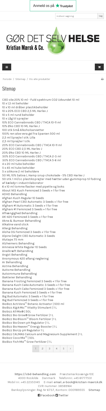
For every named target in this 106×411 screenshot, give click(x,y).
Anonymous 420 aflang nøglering (25, 258)
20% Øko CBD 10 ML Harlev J (21, 153)
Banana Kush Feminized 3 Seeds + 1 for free (32, 292)
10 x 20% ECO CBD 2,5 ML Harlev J (25, 111)
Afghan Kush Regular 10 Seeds (23, 198)
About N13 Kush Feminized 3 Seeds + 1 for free (33, 190)
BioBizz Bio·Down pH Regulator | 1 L (26, 323)
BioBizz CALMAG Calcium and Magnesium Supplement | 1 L (42, 334)
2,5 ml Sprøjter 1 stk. (16, 141)
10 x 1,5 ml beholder (15, 103)
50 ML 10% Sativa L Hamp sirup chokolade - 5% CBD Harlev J (43, 175)
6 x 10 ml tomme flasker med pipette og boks (33, 186)
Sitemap (94, 390)
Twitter (61, 395)
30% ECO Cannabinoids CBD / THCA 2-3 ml (31, 156)
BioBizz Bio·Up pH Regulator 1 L (23, 330)
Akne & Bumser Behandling (21, 221)
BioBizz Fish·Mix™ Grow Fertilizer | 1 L (27, 342)
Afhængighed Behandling (19, 213)
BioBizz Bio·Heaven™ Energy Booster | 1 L (29, 326)
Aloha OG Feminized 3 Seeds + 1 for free (28, 232)
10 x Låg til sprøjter (15, 118)
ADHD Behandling (14, 194)
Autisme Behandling (16, 270)
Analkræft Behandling (17, 251)
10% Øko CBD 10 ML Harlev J (21, 126)
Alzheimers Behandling (18, 243)
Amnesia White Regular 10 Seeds (24, 247)
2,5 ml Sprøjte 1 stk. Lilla (18, 137)
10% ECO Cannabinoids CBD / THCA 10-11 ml (31, 122)
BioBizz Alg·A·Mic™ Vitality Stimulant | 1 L (29, 307)
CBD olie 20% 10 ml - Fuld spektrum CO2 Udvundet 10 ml (40, 100)
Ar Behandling (12, 262)
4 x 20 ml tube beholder (18, 164)
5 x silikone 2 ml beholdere (20, 171)
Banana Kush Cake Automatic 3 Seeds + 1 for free (36, 285)
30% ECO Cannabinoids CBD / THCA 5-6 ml (31, 160)
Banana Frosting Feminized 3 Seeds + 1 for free (34, 281)
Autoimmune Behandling (19, 274)
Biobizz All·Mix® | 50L (16, 311)
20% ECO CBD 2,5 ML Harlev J (22, 149)
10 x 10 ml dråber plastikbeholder (25, 107)
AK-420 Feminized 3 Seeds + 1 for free (27, 217)
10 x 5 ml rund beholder (18, 115)
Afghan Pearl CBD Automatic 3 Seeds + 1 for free (35, 202)
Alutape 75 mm (12, 239)
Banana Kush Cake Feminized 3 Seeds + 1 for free (35, 289)
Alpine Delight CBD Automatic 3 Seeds (28, 236)
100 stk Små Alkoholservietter (23, 130)
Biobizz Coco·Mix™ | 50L (18, 338)
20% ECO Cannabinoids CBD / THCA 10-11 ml (32, 145)
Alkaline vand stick (15, 224)
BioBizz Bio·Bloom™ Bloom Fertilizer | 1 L (29, 319)
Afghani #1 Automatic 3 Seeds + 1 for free (30, 205)
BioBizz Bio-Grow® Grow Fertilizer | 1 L (27, 315)
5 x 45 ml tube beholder (18, 168)
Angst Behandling (14, 254)
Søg (101, 15)
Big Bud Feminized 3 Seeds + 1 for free (27, 300)
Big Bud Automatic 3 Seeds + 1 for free (28, 296)
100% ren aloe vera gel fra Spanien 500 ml (31, 133)
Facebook (46, 395)
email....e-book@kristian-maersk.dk (78, 382)
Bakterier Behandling (17, 277)
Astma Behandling (15, 266)
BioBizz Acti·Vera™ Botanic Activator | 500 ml (33, 304)
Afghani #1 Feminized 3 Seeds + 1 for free (29, 209)
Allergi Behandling (14, 228)
